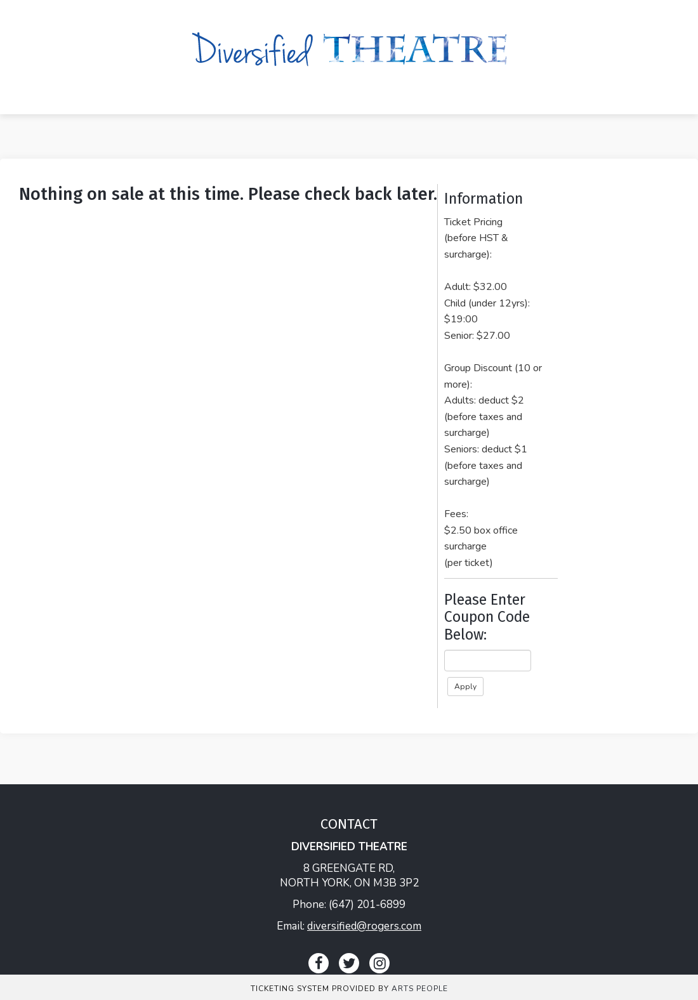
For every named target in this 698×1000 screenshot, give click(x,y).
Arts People (420, 989)
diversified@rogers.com (364, 926)
